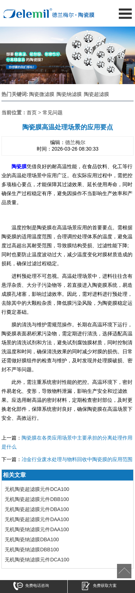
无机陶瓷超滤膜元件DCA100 (37, 489)
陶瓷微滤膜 (41, 94)
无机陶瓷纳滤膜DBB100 (32, 549)
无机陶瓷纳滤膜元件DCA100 (37, 559)
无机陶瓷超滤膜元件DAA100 (37, 519)
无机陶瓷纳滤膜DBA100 (32, 539)
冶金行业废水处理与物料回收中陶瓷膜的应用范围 (77, 459)
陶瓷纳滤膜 (69, 94)
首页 (32, 112)
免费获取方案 (99, 587)
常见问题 (52, 112)
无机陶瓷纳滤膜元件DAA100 (37, 529)
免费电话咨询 (31, 587)
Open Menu (125, 13)
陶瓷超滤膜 (96, 94)
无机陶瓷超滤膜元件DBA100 (37, 509)
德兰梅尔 (75, 142)
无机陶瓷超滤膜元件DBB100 (37, 499)
